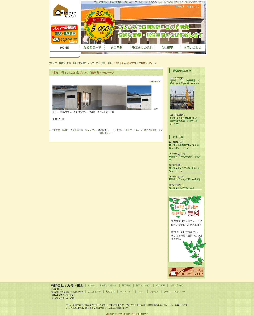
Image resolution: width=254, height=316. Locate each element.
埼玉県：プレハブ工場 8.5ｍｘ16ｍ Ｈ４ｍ (184, 169)
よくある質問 (94, 291)
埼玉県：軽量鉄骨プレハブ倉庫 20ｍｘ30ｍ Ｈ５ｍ (185, 146)
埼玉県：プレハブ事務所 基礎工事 (185, 158)
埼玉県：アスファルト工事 (181, 188)
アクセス (154, 291)
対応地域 (180, 6)
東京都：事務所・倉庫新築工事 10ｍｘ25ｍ (74, 130)
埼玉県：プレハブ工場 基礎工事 (185, 179)
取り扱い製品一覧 (108, 285)
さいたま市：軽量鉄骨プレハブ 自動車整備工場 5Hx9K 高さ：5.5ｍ (186, 121)
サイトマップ (193, 6)
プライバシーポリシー (174, 291)
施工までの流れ (143, 285)
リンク (141, 291)
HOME (91, 285)
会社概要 (160, 285)
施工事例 (126, 285)
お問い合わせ (176, 285)
